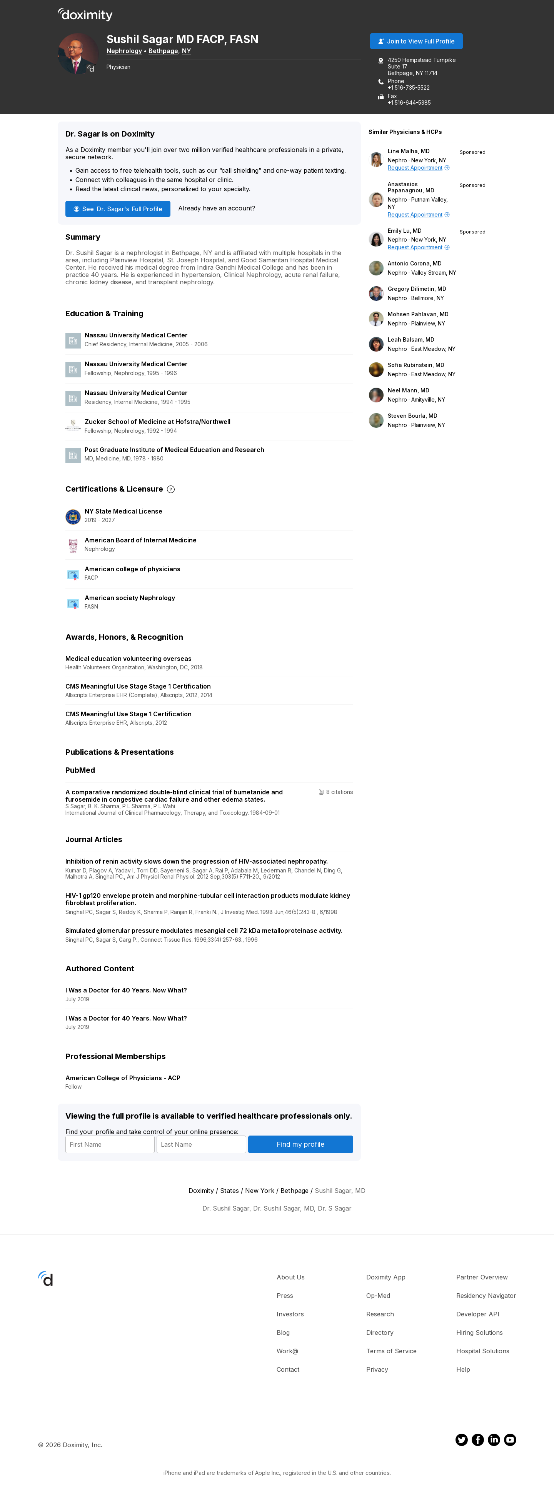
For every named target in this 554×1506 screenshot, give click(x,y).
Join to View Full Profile (416, 42)
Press (285, 1296)
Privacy (377, 1370)
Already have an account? (216, 209)
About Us (291, 1278)
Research (380, 1315)
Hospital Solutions (482, 1352)
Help (463, 1370)
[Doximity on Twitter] (462, 1441)
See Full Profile (117, 209)
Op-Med (378, 1296)
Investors (290, 1315)
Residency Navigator (486, 1296)
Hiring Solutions (479, 1333)
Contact (288, 1370)
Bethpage (168, 51)
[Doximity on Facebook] (478, 1441)
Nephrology (129, 51)
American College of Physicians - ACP (122, 1078)
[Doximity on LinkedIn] (494, 1441)
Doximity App (385, 1278)
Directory (380, 1333)
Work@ (287, 1352)
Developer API (477, 1315)
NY (191, 51)
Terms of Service (391, 1352)
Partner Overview (482, 1278)
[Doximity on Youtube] (510, 1441)
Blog (283, 1333)
